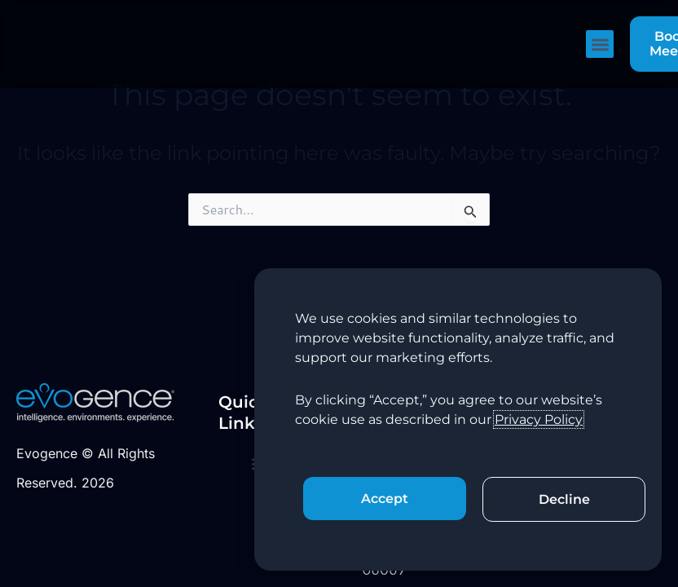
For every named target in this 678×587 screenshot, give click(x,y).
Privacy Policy (539, 419)
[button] (600, 44)
